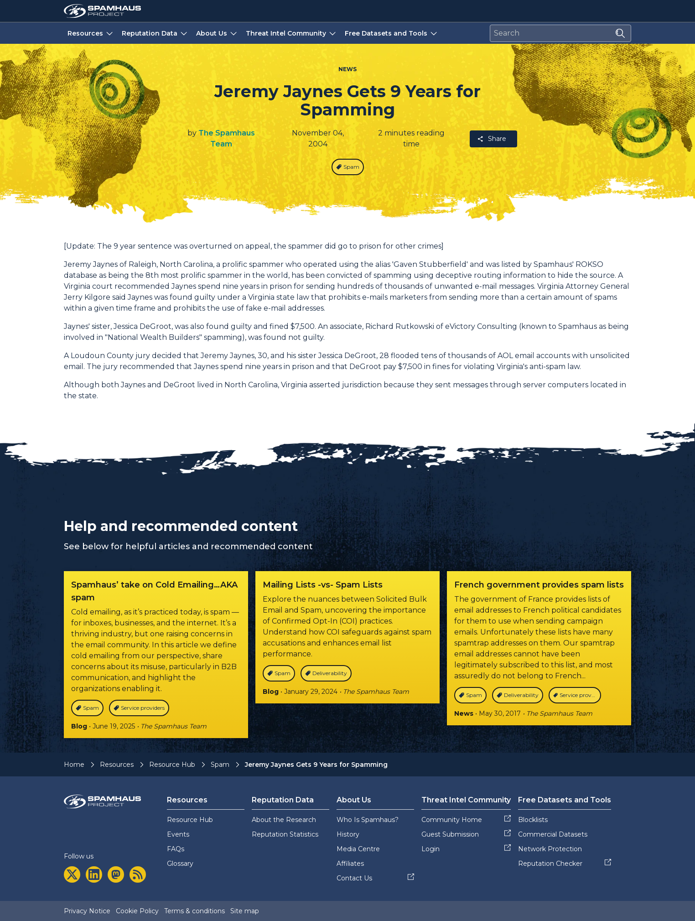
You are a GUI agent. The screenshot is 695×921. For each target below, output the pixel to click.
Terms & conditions (194, 911)
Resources (90, 33)
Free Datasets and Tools (392, 33)
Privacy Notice (87, 911)
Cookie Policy (137, 911)
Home (74, 764)
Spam (220, 764)
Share (491, 139)
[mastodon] (116, 874)
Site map (244, 911)
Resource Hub (172, 764)
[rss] (138, 874)
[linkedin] (94, 874)
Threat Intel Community (291, 33)
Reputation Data (155, 33)
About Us (217, 33)
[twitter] (72, 874)
